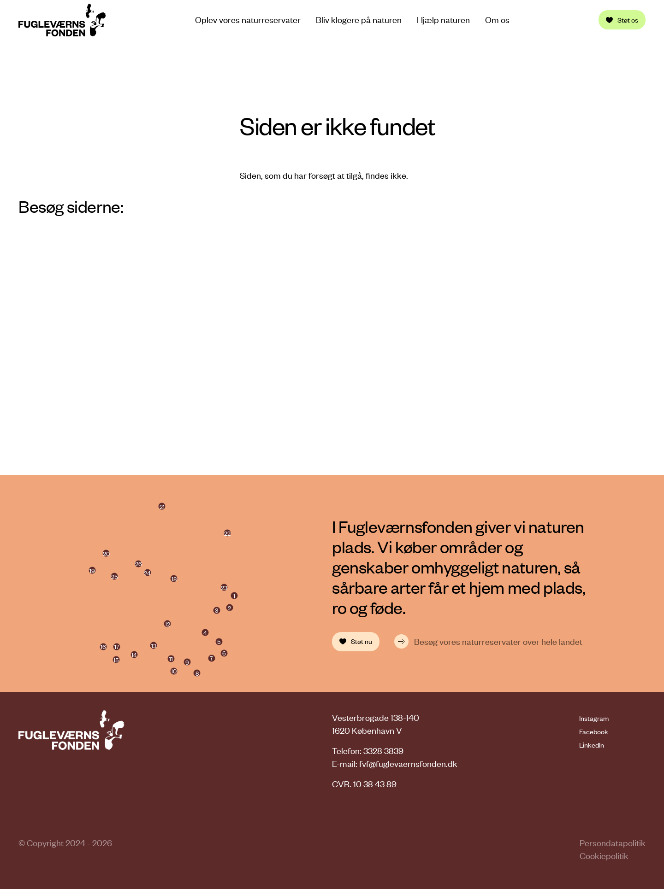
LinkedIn (591, 744)
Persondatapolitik (613, 842)
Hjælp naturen (443, 19)
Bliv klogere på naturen (359, 19)
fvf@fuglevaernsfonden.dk (408, 763)
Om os (497, 19)
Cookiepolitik (604, 855)
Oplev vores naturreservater (248, 19)
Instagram (594, 718)
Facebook (593, 731)
